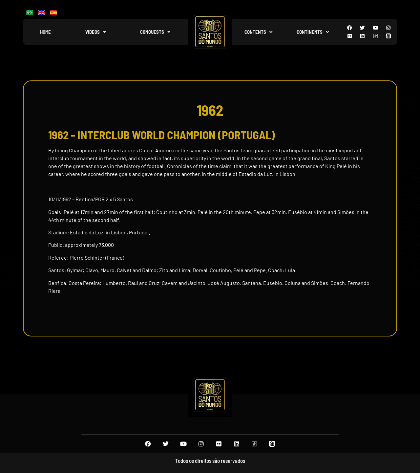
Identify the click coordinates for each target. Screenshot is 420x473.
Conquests (155, 32)
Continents (313, 32)
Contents (258, 32)
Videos (95, 32)
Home (45, 32)
